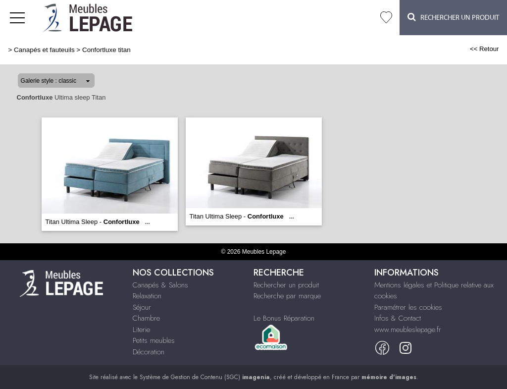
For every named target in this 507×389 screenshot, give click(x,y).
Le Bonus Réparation (284, 318)
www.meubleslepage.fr (407, 329)
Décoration (148, 351)
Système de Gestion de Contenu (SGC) (205, 377)
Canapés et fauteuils (44, 50)
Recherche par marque (287, 295)
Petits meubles (154, 340)
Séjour (142, 307)
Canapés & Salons (160, 284)
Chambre (146, 318)
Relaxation (147, 295)
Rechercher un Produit (453, 17)
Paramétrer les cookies (408, 307)
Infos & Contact (397, 318)
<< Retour (484, 49)
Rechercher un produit (286, 284)
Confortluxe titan (106, 50)
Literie (141, 329)
